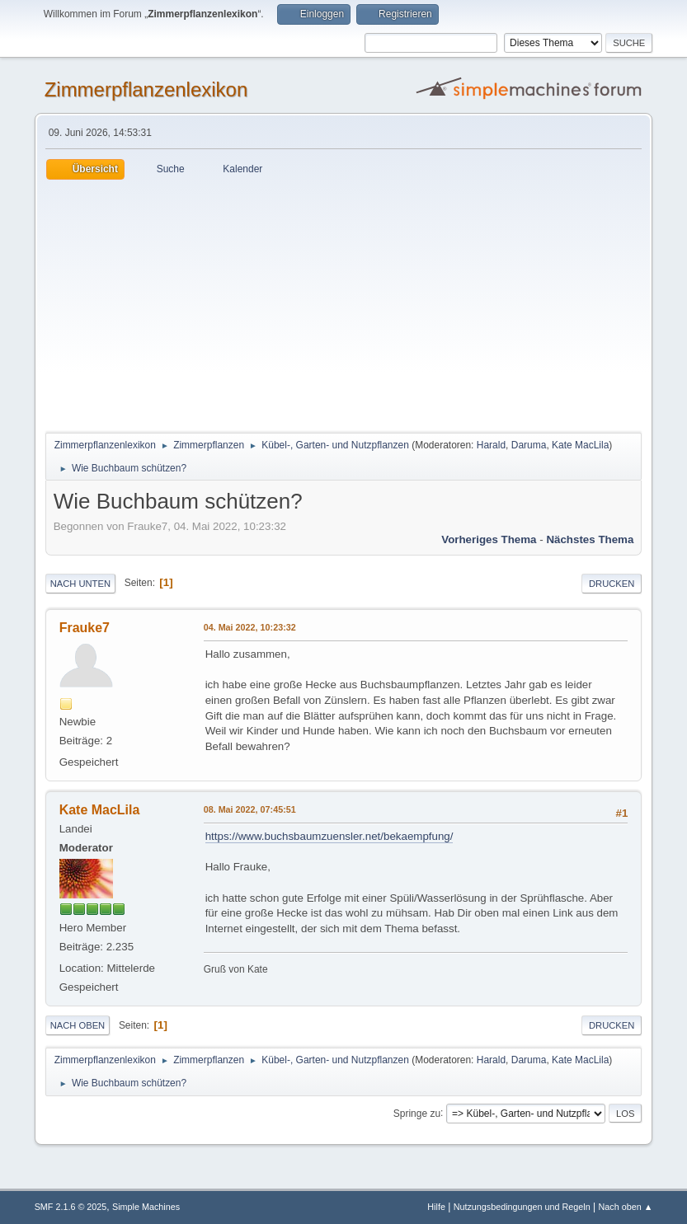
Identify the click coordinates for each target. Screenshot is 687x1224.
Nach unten (80, 584)
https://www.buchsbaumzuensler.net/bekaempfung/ (329, 836)
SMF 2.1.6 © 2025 (71, 1207)
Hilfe (436, 1207)
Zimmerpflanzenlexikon (146, 89)
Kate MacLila (580, 445)
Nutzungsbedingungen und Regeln (522, 1207)
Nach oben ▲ (626, 1207)
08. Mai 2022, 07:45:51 (250, 809)
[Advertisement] (343, 303)
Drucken (611, 584)
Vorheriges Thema (488, 539)
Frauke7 (84, 628)
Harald (491, 445)
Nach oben (78, 1025)
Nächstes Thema (589, 539)
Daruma (529, 445)
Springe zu (416, 1112)
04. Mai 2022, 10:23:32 (250, 627)
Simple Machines (146, 1207)
